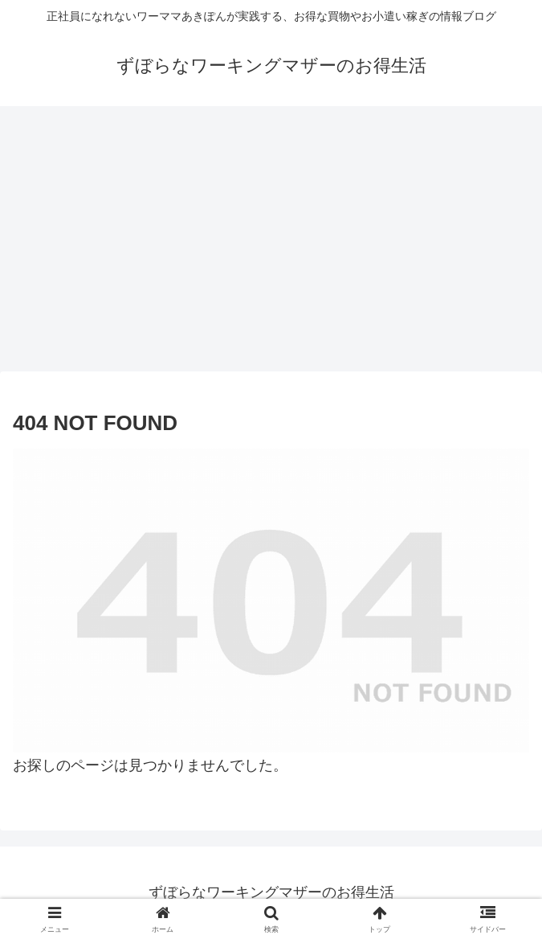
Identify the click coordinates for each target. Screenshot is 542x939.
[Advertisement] (271, 233)
